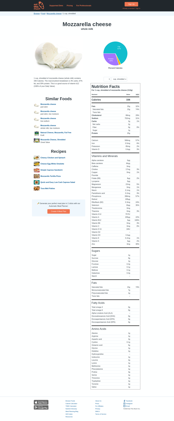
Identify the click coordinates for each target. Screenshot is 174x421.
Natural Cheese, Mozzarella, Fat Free (56, 133)
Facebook (127, 401)
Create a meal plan (58, 211)
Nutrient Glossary (71, 409)
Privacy (97, 409)
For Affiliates (99, 406)
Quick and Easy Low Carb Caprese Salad (58, 182)
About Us (98, 401)
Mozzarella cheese (54, 14)
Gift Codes (69, 414)
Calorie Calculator (71, 403)
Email (126, 406)
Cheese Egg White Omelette (52, 164)
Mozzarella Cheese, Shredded (53, 140)
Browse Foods (70, 401)
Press (97, 403)
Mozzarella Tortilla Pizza (51, 176)
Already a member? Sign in (131, 8)
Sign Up (131, 4)
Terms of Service (100, 414)
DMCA (97, 411)
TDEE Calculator (71, 406)
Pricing (70, 6)
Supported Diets (56, 6)
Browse (37, 14)
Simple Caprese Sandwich (52, 170)
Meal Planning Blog (72, 411)
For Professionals (83, 6)
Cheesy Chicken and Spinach (53, 158)
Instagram (127, 404)
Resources (69, 417)
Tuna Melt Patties (48, 188)
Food (43, 14)
